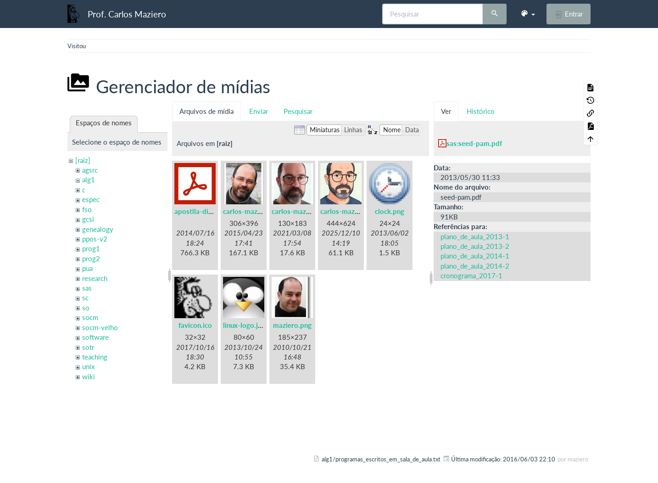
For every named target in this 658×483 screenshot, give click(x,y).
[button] (527, 14)
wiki (88, 376)
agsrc (90, 170)
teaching (94, 357)
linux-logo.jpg (244, 325)
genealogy (97, 229)
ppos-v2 (94, 239)
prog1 (91, 248)
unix (88, 366)
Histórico (481, 111)
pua (87, 268)
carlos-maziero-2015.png (262, 211)
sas (87, 288)
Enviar (258, 111)
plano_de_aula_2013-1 (475, 236)
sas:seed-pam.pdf (474, 143)
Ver (446, 111)
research (94, 278)
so (85, 307)
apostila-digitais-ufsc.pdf (213, 211)
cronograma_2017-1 (471, 275)
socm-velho (100, 327)
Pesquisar (298, 111)
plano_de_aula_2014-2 (475, 266)
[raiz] (82, 160)
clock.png (389, 211)
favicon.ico (195, 325)
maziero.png (292, 325)
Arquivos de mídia (206, 111)
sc (85, 297)
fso (87, 209)
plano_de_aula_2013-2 (475, 246)
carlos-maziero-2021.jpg (310, 211)
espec (91, 199)
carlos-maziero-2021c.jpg (360, 211)
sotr (88, 347)
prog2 (91, 258)
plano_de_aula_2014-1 (475, 256)
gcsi (88, 219)
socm (90, 317)
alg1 (88, 179)
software (95, 337)
